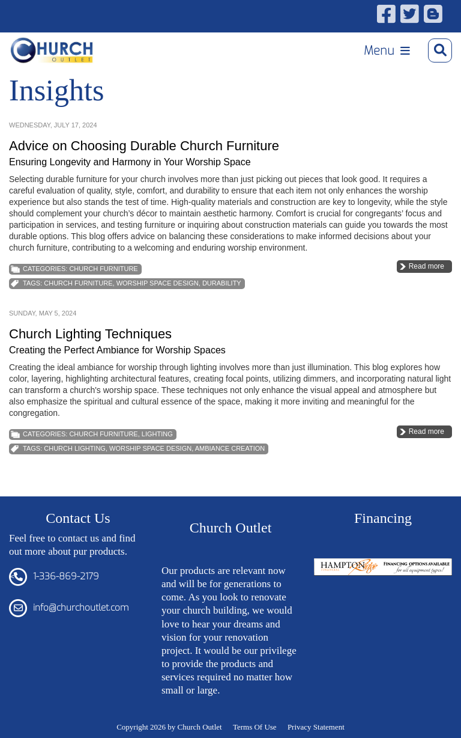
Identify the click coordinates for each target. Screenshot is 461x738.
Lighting (157, 434)
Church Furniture (103, 268)
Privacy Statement (316, 726)
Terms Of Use (255, 726)
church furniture (78, 283)
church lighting (75, 448)
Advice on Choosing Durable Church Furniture (144, 145)
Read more (426, 266)
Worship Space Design (157, 283)
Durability (221, 283)
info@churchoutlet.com (80, 608)
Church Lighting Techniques (90, 333)
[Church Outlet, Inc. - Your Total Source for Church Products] (52, 50)
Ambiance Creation (230, 448)
